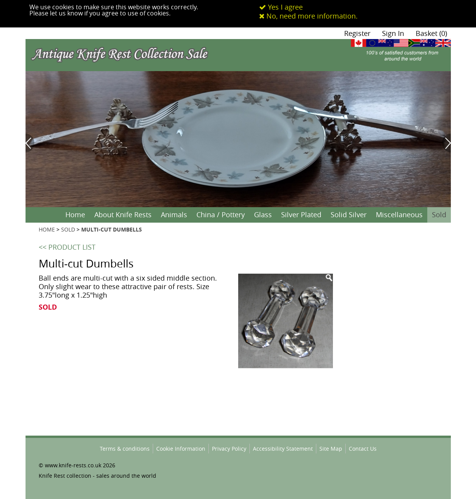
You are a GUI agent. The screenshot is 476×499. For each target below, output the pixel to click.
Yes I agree (281, 7)
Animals (174, 214)
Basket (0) (431, 33)
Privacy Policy (229, 448)
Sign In (393, 33)
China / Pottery (220, 214)
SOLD (68, 229)
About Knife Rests (123, 214)
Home (75, 214)
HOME (47, 229)
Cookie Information (180, 448)
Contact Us (363, 448)
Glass (263, 214)
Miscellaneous (399, 214)
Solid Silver (349, 214)
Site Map (330, 448)
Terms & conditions (125, 448)
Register (357, 33)
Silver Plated (301, 214)
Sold (439, 214)
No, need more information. (308, 15)
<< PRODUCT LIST (67, 247)
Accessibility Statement (283, 448)
